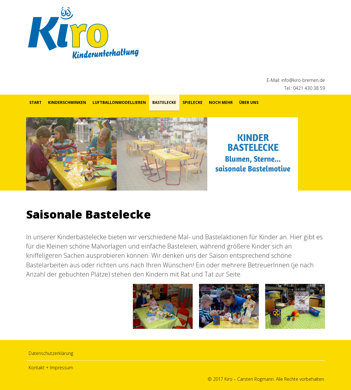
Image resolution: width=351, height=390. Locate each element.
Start (35, 102)
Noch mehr (221, 102)
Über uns (248, 102)
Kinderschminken (67, 102)
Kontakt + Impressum (51, 368)
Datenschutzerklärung (51, 353)
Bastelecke (164, 102)
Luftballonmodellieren (119, 102)
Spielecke (192, 102)
